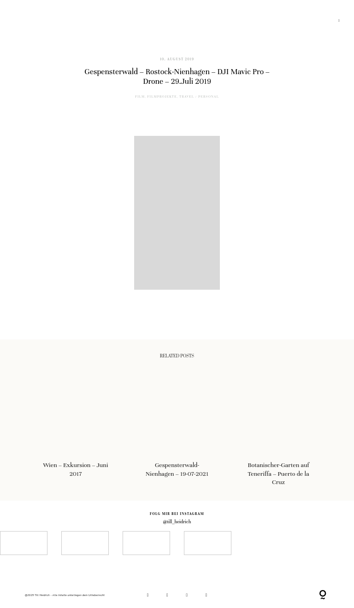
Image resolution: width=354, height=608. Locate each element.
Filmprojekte (162, 97)
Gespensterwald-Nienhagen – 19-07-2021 (177, 430)
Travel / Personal (199, 97)
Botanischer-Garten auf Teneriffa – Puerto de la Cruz (278, 430)
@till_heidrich (177, 522)
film (140, 97)
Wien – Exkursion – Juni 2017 (75, 430)
